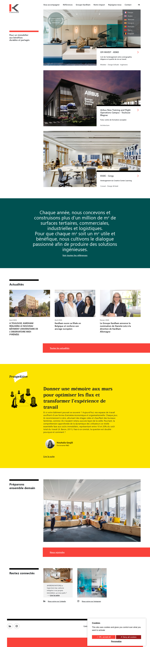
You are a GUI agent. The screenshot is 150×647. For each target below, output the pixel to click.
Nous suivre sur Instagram (91, 601)
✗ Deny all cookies (128, 637)
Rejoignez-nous (114, 4)
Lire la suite (49, 456)
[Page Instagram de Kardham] (17, 626)
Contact (128, 4)
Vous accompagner (51, 4)
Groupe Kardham (83, 4)
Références (68, 4)
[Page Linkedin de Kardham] (10, 626)
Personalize (116, 641)
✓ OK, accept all (104, 637)
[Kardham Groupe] (14, 9)
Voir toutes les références (74, 255)
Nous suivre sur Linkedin (57, 601)
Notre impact (99, 4)
